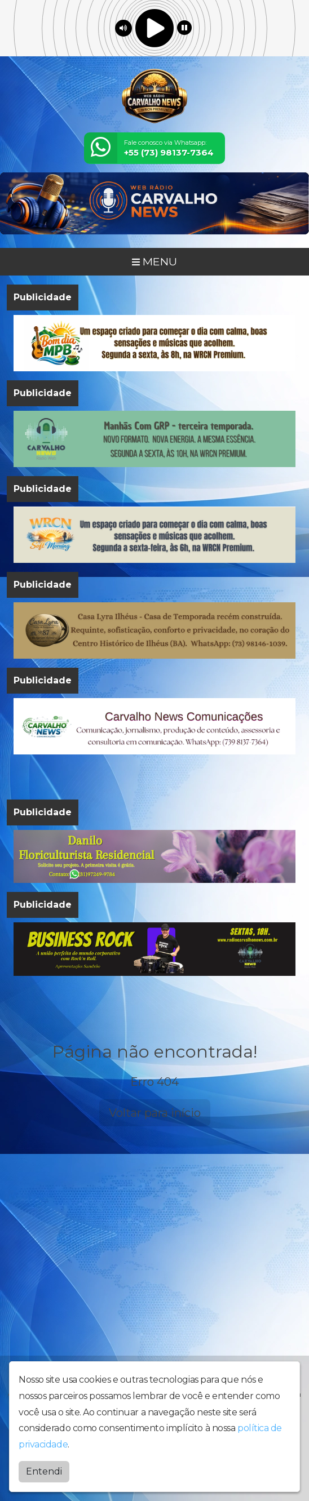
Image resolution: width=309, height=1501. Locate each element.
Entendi (44, 1471)
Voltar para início (155, 1113)
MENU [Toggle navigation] (154, 261)
